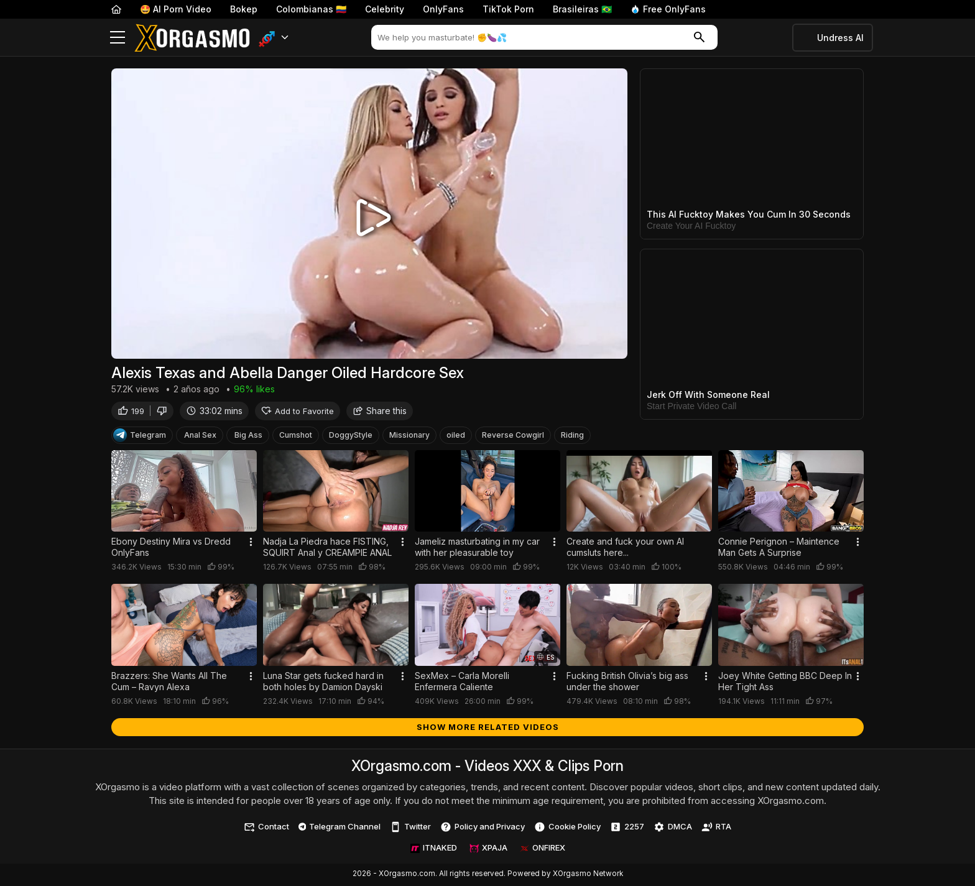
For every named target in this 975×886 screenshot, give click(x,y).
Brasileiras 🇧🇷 (582, 9)
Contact (266, 828)
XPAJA (488, 849)
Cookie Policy (567, 828)
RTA (716, 828)
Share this (380, 412)
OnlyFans (443, 9)
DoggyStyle (350, 436)
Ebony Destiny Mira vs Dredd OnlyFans (171, 549)
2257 (627, 828)
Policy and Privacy (482, 828)
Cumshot (295, 436)
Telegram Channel (339, 828)
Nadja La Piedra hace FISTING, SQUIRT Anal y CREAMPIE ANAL (327, 549)
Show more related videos (488, 728)
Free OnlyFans (668, 9)
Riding (572, 436)
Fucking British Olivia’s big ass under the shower (627, 682)
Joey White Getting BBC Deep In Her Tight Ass (785, 682)
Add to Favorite (297, 412)
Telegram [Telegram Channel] (139, 436)
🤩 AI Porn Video (175, 9)
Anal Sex (200, 436)
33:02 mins (214, 412)
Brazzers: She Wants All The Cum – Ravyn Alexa (169, 682)
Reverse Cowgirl (513, 436)
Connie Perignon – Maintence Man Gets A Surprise (778, 549)
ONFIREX (542, 849)
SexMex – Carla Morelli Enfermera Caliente (462, 682)
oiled (455, 436)
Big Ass (248, 436)
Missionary (409, 436)
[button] (274, 38)
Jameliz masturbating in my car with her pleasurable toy (477, 549)
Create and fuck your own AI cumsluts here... (625, 549)
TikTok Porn (508, 9)
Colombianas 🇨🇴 (311, 9)
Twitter (410, 828)
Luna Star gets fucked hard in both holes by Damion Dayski (323, 682)
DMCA (673, 828)
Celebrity (384, 9)
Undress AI (840, 37)
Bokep (243, 9)
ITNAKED (433, 849)
